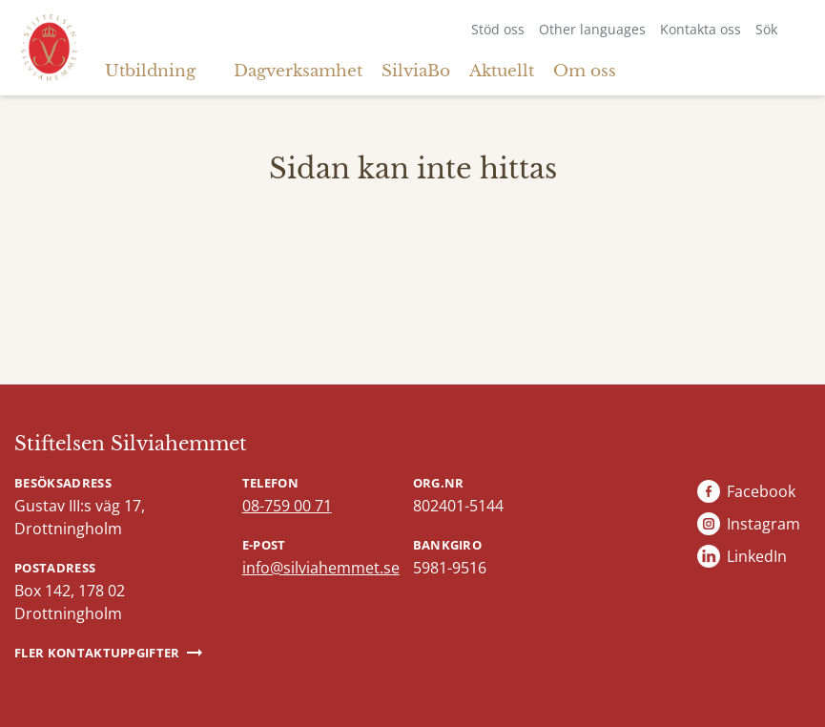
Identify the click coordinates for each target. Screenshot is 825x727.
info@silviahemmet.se (321, 567)
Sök (766, 29)
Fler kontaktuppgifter (97, 652)
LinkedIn (757, 556)
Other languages (592, 29)
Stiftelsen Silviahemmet (130, 443)
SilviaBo (416, 71)
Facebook (761, 491)
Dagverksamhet (298, 71)
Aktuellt (501, 71)
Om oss (584, 71)
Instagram (763, 523)
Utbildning (150, 71)
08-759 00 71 (287, 505)
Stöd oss (498, 29)
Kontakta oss (700, 29)
